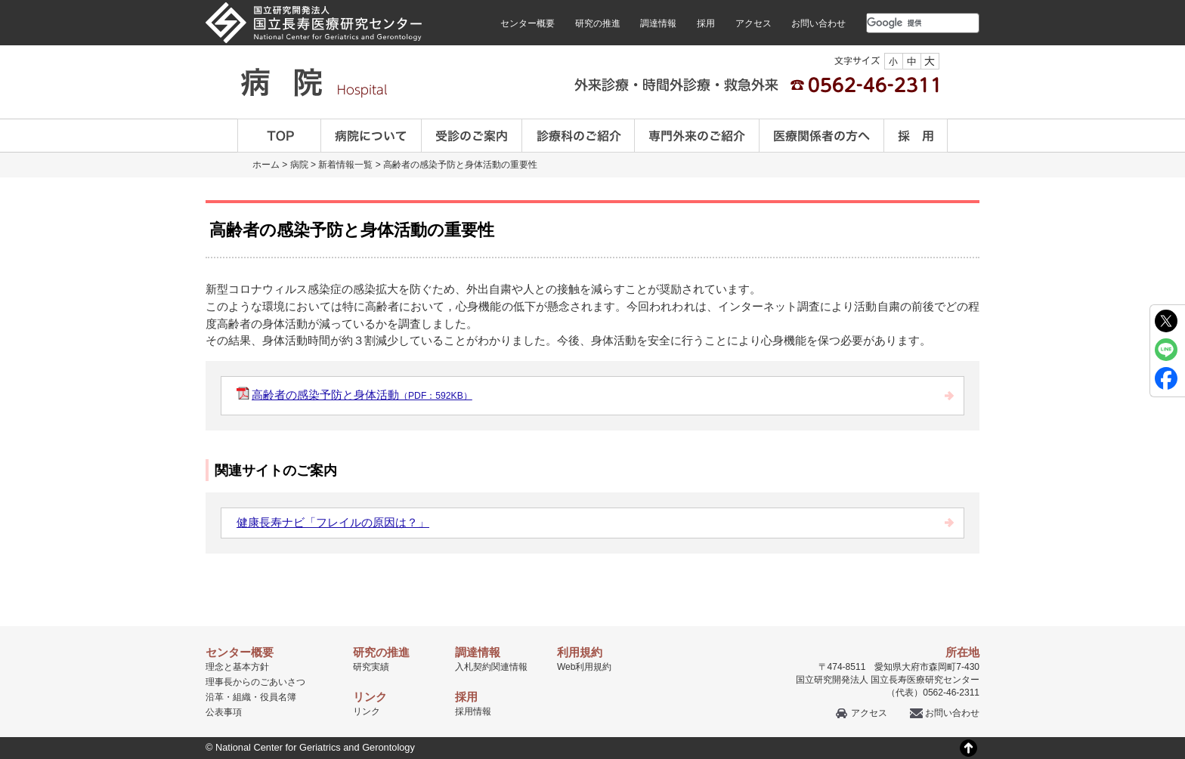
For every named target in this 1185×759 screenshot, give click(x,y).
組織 (242, 697)
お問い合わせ (818, 23)
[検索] (904, 23)
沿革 (215, 697)
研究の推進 (597, 23)
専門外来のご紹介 (697, 136)
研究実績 (371, 667)
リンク (366, 711)
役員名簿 (278, 697)
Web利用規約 (584, 667)
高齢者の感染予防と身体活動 (362, 394)
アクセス (753, 23)
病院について (371, 136)
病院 (299, 164)
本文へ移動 (561, 0)
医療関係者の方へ (822, 136)
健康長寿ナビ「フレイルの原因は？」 (333, 522)
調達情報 (658, 23)
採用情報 (473, 711)
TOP (279, 136)
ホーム (266, 164)
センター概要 (527, 23)
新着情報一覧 (345, 164)
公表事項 (224, 712)
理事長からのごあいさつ (255, 682)
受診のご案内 (472, 136)
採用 (706, 23)
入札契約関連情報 (491, 667)
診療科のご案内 (578, 136)
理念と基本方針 (237, 667)
